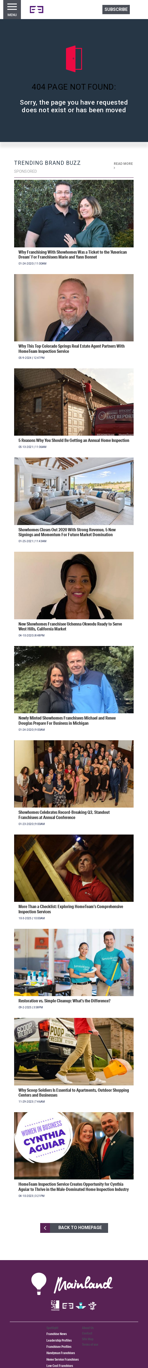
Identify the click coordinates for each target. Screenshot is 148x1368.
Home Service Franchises (62, 1359)
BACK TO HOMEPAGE (71, 1228)
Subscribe (116, 9)
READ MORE (123, 165)
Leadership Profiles (59, 1340)
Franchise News (56, 1333)
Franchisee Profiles (58, 1346)
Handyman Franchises (60, 1353)
